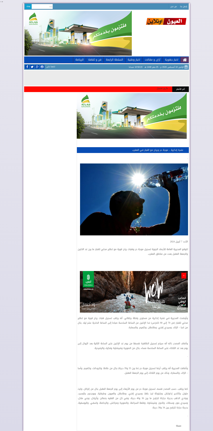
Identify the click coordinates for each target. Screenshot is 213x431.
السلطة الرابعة (114, 59)
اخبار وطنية (134, 59)
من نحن (173, 6)
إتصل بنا (183, 6)
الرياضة (79, 59)
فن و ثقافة (94, 59)
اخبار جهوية (171, 59)
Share (178, 426)
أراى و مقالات (152, 59)
